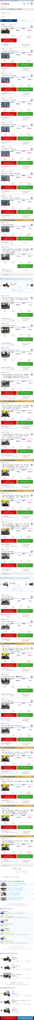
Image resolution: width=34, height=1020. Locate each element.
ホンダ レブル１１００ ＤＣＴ (11, 350)
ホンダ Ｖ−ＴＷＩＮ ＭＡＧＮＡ (11, 173)
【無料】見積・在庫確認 (8, 40)
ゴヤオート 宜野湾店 (5, 616)
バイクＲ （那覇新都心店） (7, 271)
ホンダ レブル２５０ (8, 26)
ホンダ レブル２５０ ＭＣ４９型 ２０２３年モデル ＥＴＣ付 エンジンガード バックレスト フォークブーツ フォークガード (16, 407)
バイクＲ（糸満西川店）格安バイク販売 (9, 546)
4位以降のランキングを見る (17, 290)
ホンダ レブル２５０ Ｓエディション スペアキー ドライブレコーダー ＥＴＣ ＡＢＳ (16, 753)
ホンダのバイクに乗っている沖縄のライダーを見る (17, 904)
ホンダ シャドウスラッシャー (10, 51)
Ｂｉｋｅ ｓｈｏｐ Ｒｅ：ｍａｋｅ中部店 (9, 457)
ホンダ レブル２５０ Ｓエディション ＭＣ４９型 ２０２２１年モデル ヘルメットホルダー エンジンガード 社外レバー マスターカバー (16, 812)
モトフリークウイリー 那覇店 (7, 243)
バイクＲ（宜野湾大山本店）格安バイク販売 (9, 428)
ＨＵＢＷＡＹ (4, 70)
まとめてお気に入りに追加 (25, 1018)
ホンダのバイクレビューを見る (17, 947)
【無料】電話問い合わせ (25, 64)
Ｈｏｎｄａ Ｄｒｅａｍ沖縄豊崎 (7, 320)
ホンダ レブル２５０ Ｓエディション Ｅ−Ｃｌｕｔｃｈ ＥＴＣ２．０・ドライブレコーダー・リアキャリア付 (16, 299)
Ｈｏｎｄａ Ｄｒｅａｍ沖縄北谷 (7, 344)
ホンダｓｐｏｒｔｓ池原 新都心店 (8, 398)
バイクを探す (16, 961)
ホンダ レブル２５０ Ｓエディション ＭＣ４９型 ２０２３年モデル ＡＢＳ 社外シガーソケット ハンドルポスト (16, 497)
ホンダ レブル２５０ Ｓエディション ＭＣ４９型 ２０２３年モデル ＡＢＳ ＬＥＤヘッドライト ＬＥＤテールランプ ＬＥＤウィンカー (16, 466)
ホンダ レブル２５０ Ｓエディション (13, 725)
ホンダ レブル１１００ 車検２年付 (12, 676)
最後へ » (24, 871)
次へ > (18, 871)
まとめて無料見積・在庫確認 (9, 1018)
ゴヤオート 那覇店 (5, 570)
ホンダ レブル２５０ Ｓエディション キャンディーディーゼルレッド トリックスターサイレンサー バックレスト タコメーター (16, 436)
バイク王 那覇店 (4, 45)
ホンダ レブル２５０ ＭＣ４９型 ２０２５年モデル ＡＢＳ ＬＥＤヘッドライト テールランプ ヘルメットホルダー (16, 251)
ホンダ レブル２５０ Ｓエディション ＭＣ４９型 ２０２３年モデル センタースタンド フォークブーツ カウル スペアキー (16, 650)
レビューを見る (18, 286)
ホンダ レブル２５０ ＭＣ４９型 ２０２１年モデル (16, 782)
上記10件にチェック (5, 274)
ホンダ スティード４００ (9, 75)
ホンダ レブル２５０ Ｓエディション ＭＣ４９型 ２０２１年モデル (16, 841)
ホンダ (3, 24)
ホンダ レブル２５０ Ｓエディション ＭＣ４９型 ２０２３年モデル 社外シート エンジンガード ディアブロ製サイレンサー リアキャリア (16, 525)
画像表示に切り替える (25, 20)
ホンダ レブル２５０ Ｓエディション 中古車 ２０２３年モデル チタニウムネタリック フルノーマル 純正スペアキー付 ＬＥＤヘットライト (16, 377)
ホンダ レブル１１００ (9, 325)
